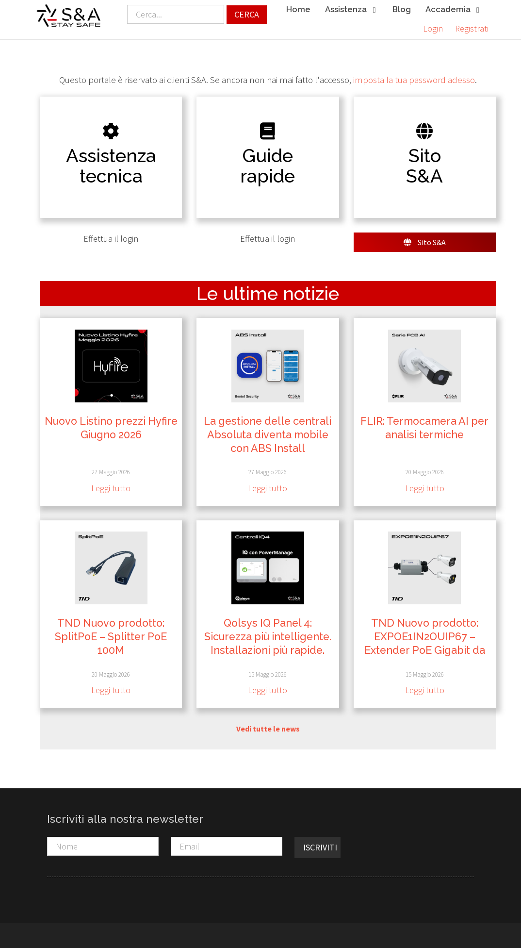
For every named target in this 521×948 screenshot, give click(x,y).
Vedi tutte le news (268, 728)
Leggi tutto (110, 488)
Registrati (471, 28)
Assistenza (351, 10)
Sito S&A (425, 242)
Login (433, 28)
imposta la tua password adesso (414, 79)
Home (298, 9)
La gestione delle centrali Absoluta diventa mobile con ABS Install (267, 434)
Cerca (246, 14)
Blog (401, 9)
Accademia (453, 10)
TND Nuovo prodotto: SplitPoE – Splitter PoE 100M (111, 636)
